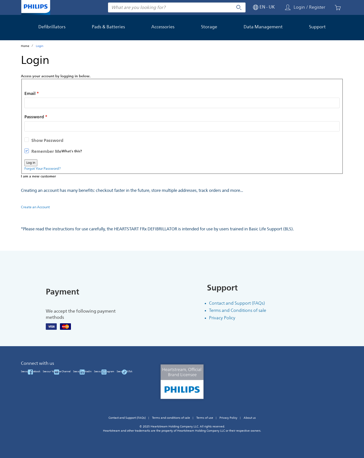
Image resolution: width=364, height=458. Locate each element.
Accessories (162, 26)
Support (317, 26)
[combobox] (177, 7)
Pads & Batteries (108, 26)
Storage (209, 26)
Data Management (263, 26)
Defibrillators (51, 26)
